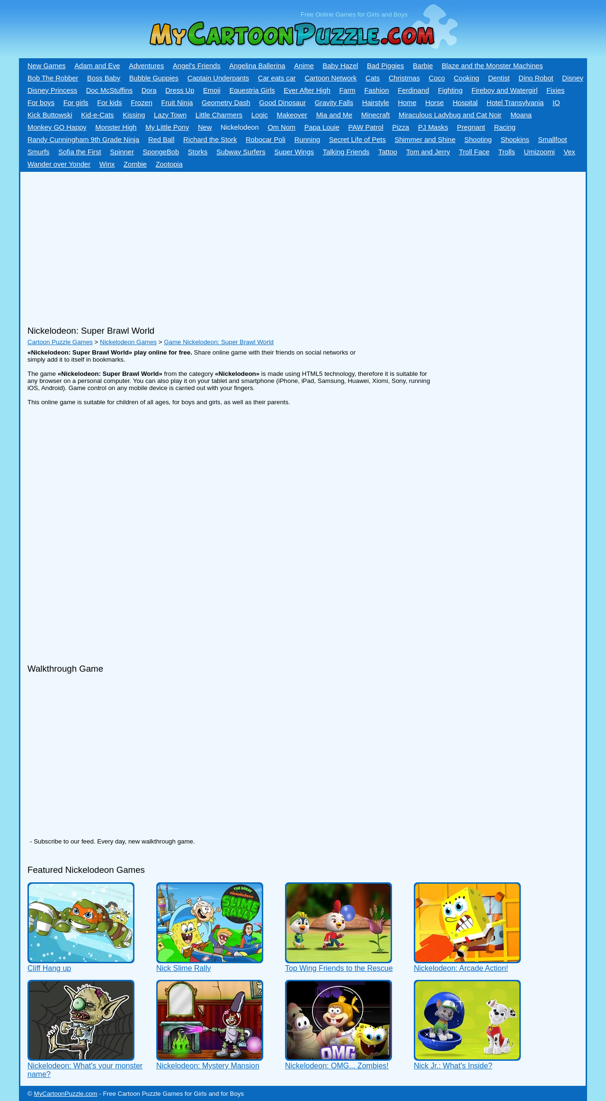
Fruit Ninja (177, 103)
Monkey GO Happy (57, 127)
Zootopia (169, 164)
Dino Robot (535, 78)
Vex (569, 152)
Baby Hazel (340, 66)
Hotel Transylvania (515, 103)
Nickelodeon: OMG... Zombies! (337, 1066)
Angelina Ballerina (257, 66)
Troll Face (474, 152)
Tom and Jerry (428, 152)
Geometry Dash (226, 103)
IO (556, 103)
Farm (347, 90)
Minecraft (375, 115)
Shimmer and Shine (424, 139)
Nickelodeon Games (128, 342)
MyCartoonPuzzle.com (66, 1093)
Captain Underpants (218, 78)
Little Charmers (219, 115)
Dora (149, 90)
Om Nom (281, 127)
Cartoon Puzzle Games (60, 342)
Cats (372, 78)
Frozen (141, 103)
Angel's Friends (197, 66)
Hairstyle (375, 103)
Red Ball (161, 139)
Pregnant (471, 127)
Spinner (122, 152)
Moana (521, 115)
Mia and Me (334, 115)
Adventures (146, 66)
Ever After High (307, 90)
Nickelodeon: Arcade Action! (461, 968)
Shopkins (514, 139)
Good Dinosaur (282, 103)
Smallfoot (552, 139)
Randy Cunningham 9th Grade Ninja (83, 139)
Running (307, 139)
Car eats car (277, 78)
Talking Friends (346, 152)
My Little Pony (167, 127)
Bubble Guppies (153, 78)
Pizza (400, 127)
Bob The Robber (52, 78)
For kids (109, 103)
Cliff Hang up (49, 968)
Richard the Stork (210, 139)
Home (407, 103)
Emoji (212, 90)
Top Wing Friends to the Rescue (339, 968)
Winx (107, 164)
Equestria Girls (252, 90)
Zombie (135, 164)
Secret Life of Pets (357, 139)
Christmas (404, 78)
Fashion (376, 90)
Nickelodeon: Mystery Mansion (207, 1066)
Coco (437, 78)
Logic (259, 115)
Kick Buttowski (49, 115)
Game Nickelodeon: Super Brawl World (219, 342)
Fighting (450, 90)
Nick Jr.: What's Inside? (453, 1066)
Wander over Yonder (58, 164)
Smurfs (38, 152)
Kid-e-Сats (97, 115)
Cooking (466, 78)
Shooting (478, 139)
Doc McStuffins (109, 90)
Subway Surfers (240, 152)
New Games (46, 66)
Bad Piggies (385, 66)
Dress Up (179, 90)
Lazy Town (170, 115)
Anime (304, 66)
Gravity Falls (334, 103)
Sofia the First (79, 152)
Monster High (115, 127)
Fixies (555, 90)
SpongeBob (161, 152)
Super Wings (294, 152)
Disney (572, 78)
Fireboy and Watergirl (505, 90)
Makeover (292, 115)
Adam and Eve (97, 66)
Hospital (465, 103)
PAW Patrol (365, 127)
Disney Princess (52, 90)
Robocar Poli (265, 139)
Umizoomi (539, 152)
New (205, 127)
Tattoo (387, 152)
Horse (434, 103)
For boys (40, 103)
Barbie (423, 66)
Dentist (499, 78)
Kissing (134, 115)
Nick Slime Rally (183, 968)
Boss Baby (103, 78)
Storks (198, 152)
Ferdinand (413, 90)
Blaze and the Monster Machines (492, 66)
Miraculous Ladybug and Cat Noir (450, 115)
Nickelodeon (240, 127)
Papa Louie (321, 127)
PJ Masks (433, 127)
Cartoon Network (330, 78)
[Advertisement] (276, 245)
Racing (505, 127)
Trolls (507, 152)
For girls (76, 103)
